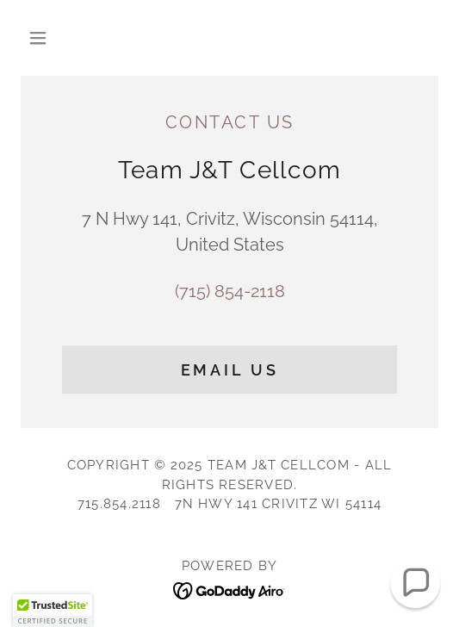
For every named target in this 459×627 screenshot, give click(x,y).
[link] (229, 589)
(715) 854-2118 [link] (230, 291)
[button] (52, 38)
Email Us (230, 370)
